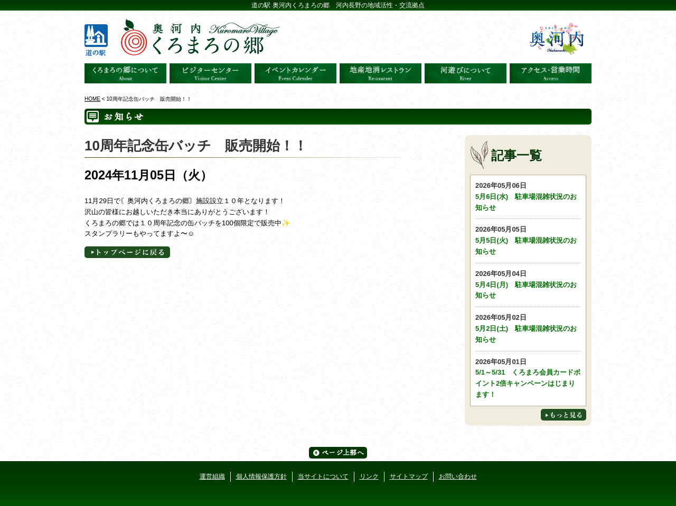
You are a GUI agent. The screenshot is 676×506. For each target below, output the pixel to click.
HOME (92, 99)
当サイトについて (323, 476)
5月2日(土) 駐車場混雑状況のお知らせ (528, 327)
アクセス (551, 73)
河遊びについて (465, 73)
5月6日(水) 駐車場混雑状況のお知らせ (528, 196)
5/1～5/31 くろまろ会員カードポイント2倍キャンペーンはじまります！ (528, 377)
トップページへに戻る (127, 252)
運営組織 (212, 476)
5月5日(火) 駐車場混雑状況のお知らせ (528, 239)
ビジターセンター (210, 73)
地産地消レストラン (380, 73)
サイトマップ (409, 476)
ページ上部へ (338, 453)
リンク (369, 476)
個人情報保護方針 (261, 476)
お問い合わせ (458, 476)
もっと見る (563, 415)
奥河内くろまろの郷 (125, 73)
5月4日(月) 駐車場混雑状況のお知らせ (528, 284)
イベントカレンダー (295, 73)
